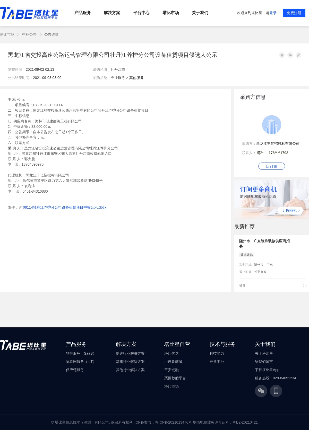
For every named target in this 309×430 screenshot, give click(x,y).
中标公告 (29, 34)
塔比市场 (7, 34)
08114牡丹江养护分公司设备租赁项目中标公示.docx (64, 207)
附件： (13, 207)
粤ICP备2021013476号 (173, 422)
